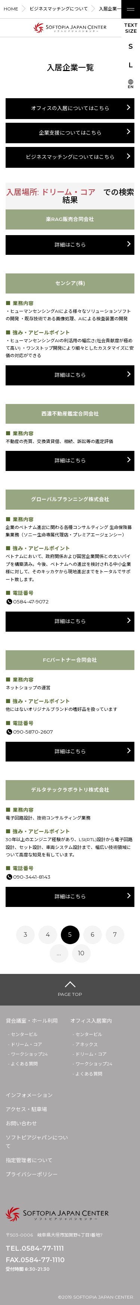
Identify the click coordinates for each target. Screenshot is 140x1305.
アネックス (86, 1044)
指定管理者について (29, 1160)
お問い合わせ (21, 1123)
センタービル (24, 1034)
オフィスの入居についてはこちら (70, 108)
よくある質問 (24, 1064)
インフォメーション (29, 1095)
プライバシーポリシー (32, 1174)
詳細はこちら (70, 244)
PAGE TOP (70, 994)
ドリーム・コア (26, 1044)
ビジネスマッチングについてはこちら (70, 157)
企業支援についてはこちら (70, 132)
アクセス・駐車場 (26, 1109)
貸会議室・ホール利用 (32, 1020)
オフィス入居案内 (91, 1020)
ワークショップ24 (29, 1054)
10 (81, 953)
